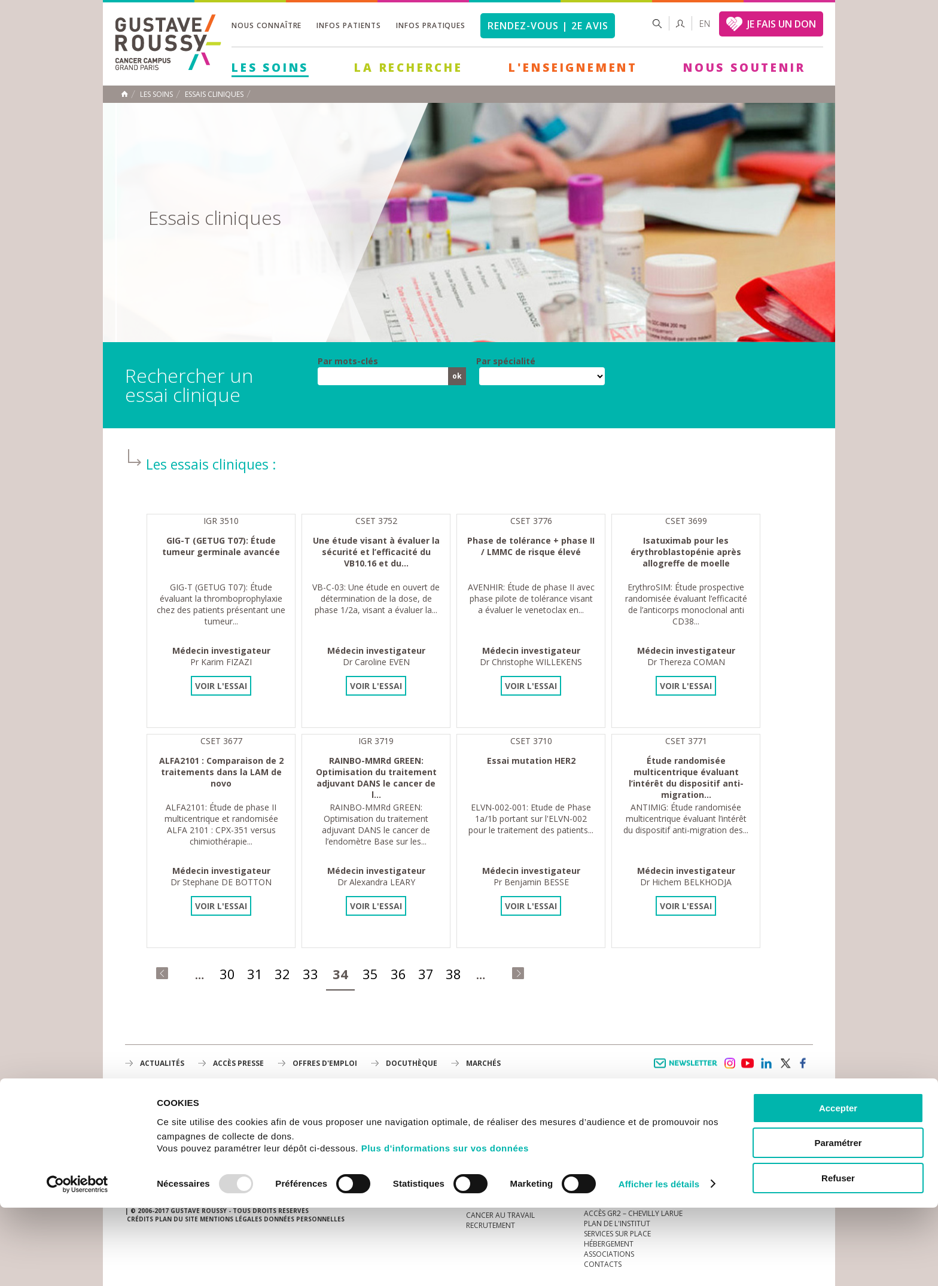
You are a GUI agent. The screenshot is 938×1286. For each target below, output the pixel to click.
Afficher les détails (659, 1262)
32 (282, 973)
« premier (162, 973)
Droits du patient (617, 1154)
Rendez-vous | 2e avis (548, 25)
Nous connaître (267, 25)
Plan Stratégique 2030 (508, 1154)
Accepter (838, 1186)
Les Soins (270, 67)
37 (426, 973)
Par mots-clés (348, 361)
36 (398, 973)
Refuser (838, 1256)
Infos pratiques (430, 25)
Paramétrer (837, 1222)
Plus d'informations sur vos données (445, 1226)
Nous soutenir (744, 67)
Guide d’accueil (613, 1113)
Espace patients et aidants (633, 1144)
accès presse (238, 1063)
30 (227, 973)
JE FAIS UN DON (781, 24)
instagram (729, 1063)
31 (255, 973)
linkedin (766, 1063)
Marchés (483, 1063)
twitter (784, 1063)
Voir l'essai (221, 685)
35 (370, 973)
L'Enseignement (573, 67)
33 (310, 973)
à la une (481, 1113)
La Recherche (408, 67)
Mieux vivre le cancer (623, 1134)
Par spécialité (505, 361)
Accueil (124, 93)
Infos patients (348, 25)
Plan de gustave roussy (181, 1146)
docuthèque (411, 1063)
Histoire (481, 1134)
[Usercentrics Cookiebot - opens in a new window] (77, 1263)
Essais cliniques (214, 94)
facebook (803, 1063)
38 (453, 973)
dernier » (518, 973)
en (704, 23)
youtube (747, 1063)
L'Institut (484, 1124)
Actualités (162, 1063)
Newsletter (687, 1069)
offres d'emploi (325, 1063)
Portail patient (613, 1124)
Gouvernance (492, 1144)
